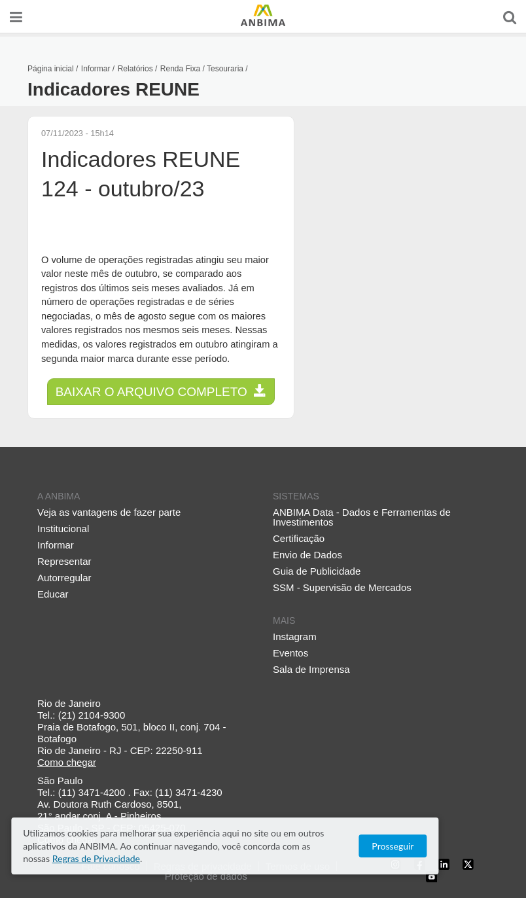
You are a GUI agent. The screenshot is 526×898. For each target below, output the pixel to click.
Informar (55, 544)
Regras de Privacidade (290, 858)
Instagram (295, 636)
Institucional (63, 528)
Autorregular (64, 577)
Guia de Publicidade (316, 571)
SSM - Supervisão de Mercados (342, 587)
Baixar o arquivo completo (161, 391)
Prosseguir (467, 852)
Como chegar (66, 762)
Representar (64, 561)
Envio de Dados (307, 554)
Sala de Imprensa (311, 669)
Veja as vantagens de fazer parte (109, 512)
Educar (53, 594)
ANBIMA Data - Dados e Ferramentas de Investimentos (362, 517)
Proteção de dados (206, 876)
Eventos (290, 652)
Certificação (298, 538)
